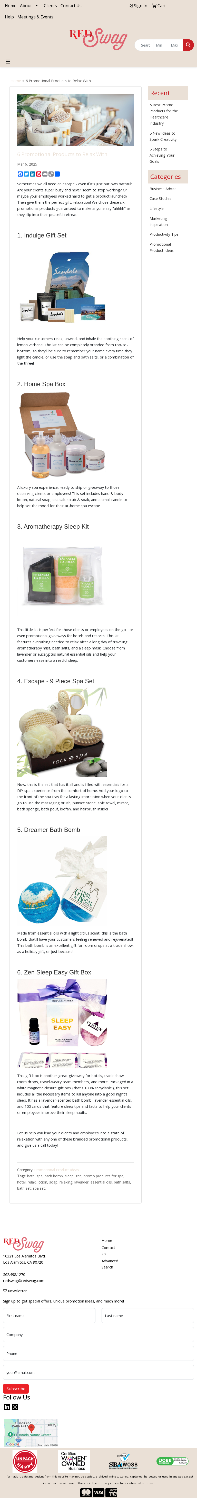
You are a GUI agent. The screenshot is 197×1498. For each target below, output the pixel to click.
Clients (50, 5)
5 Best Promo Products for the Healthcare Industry (164, 114)
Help (9, 17)
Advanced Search (110, 1263)
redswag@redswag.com (23, 1280)
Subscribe (15, 1389)
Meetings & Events (35, 17)
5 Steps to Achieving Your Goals (162, 155)
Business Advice (163, 188)
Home (10, 5)
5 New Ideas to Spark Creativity (163, 136)
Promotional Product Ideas (56, 1169)
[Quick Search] (143, 45)
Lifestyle (157, 208)
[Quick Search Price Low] (160, 45)
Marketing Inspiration (159, 221)
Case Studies (160, 198)
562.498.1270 (14, 1274)
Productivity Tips (164, 234)
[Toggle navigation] (8, 61)
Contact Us (71, 5)
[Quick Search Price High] (175, 45)
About (26, 5)
